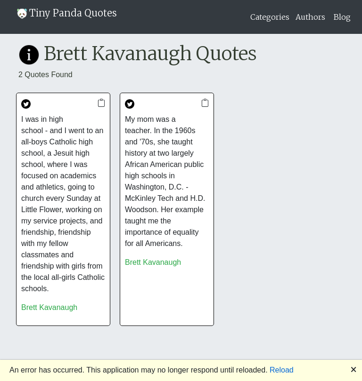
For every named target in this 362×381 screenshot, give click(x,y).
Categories (269, 17)
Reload (282, 370)
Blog (342, 17)
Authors (310, 17)
